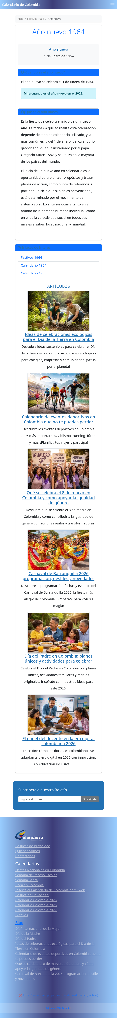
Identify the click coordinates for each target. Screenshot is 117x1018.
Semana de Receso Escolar (36, 875)
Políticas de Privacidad (32, 846)
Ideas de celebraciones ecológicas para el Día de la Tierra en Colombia (58, 336)
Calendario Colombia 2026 (36, 905)
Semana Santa (26, 880)
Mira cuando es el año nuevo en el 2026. (53, 93)
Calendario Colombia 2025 (36, 900)
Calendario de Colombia (21, 4)
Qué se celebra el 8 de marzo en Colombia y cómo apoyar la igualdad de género (58, 497)
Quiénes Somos (27, 851)
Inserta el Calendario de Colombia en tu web (50, 890)
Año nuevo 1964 (58, 31)
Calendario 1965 (33, 273)
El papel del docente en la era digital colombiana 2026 (58, 741)
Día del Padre (25, 938)
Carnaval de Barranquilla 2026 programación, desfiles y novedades (58, 576)
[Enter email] (49, 799)
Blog (19, 922)
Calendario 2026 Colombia (58, 1008)
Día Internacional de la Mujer (38, 928)
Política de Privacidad (32, 895)
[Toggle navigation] (112, 4)
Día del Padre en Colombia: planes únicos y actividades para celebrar (58, 658)
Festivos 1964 (31, 257)
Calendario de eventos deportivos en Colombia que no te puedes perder (58, 419)
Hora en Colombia (29, 885)
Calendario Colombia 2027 (36, 910)
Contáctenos (25, 856)
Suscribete (90, 799)
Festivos (21, 915)
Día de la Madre (27, 933)
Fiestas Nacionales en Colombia (40, 870)
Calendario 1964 (33, 265)
